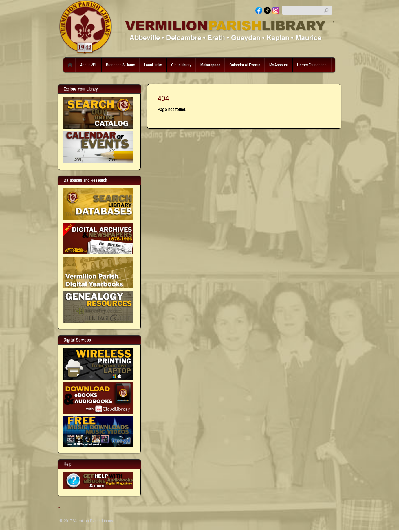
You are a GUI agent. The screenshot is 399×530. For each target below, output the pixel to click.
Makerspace (210, 65)
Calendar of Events (244, 65)
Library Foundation (312, 65)
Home (70, 65)
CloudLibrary (181, 65)
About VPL (88, 65)
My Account (278, 65)
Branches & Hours (120, 65)
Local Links (153, 65)
